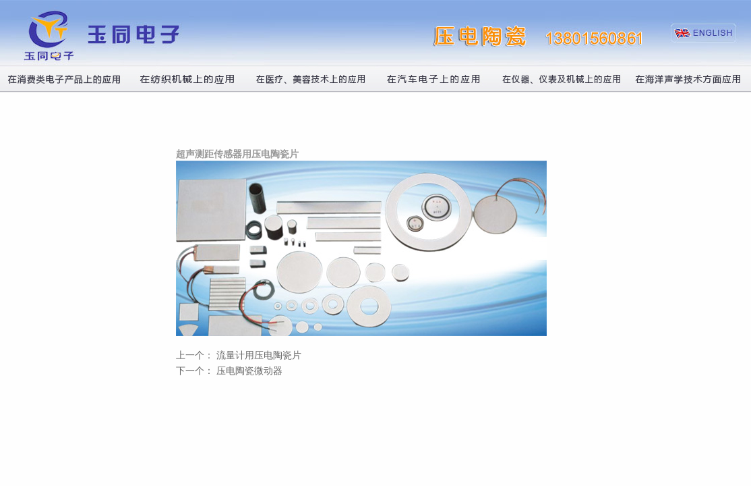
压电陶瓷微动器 (249, 371)
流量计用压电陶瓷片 (258, 355)
